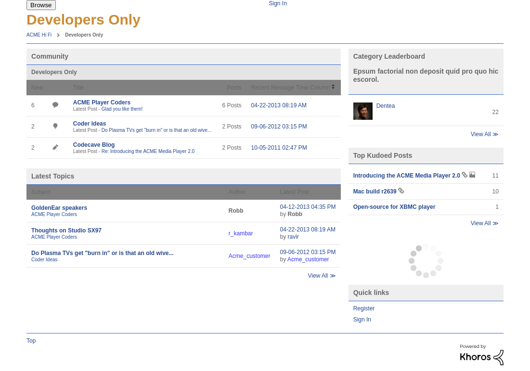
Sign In (277, 3)
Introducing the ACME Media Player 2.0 (407, 175)
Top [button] (31, 340)
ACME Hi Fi (39, 35)
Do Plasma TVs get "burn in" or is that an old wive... (157, 130)
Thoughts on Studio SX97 (66, 230)
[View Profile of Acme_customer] (250, 256)
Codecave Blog (94, 144)
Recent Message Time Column (290, 87)
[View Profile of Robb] (236, 210)
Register (364, 308)
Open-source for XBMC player (394, 207)
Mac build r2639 (375, 191)
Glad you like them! (122, 109)
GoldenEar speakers (59, 208)
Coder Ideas (89, 123)
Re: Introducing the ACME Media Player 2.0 (148, 151)
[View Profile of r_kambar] (241, 233)
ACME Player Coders (101, 102)
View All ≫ (322, 275)
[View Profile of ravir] (293, 236)
